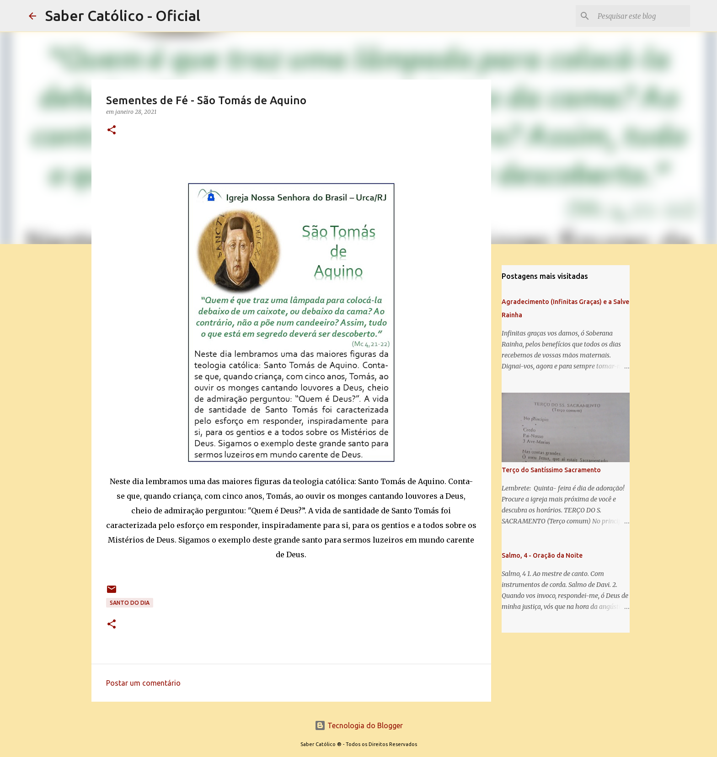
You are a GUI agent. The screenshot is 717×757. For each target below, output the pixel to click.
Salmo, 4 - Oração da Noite (542, 555)
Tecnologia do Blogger (359, 725)
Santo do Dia (130, 603)
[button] (111, 130)
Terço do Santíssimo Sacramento (551, 470)
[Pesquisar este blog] (642, 16)
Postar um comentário (143, 683)
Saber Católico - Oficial (122, 15)
